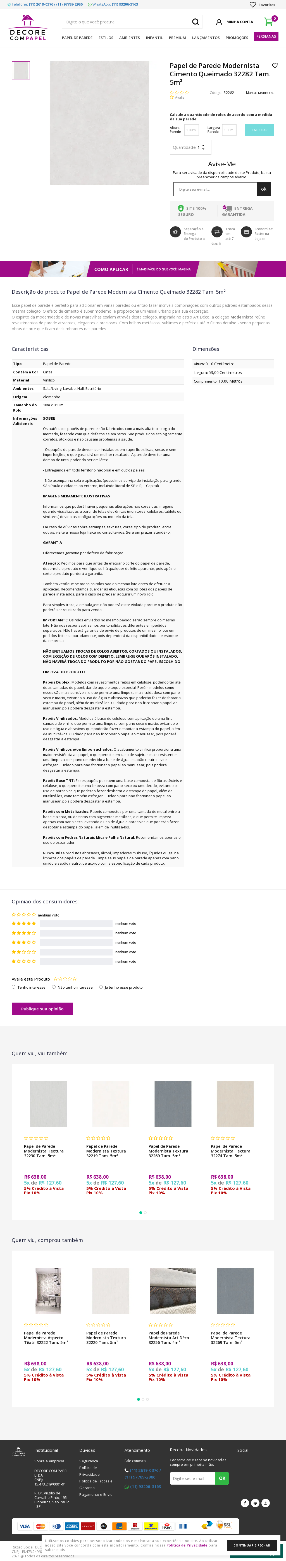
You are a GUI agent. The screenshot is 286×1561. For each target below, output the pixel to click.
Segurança (88, 1460)
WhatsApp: (113, 4)
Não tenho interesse (75, 987)
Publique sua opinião (42, 1009)
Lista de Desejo (275, 65)
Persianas (266, 36)
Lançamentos (206, 37)
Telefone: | (46, 4)
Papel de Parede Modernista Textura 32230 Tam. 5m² (44, 1151)
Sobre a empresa (49, 1460)
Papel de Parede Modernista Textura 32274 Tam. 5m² (231, 1151)
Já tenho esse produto (124, 987)
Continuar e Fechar (251, 1545)
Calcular (260, 130)
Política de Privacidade (187, 1545)
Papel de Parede (77, 37)
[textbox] (132, 22)
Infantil (154, 37)
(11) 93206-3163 (145, 1486)
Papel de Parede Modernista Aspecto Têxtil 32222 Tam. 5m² (46, 1337)
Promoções (237, 37)
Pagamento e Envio (96, 1494)
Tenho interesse (32, 987)
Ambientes (129, 37)
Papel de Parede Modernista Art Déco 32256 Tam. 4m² (169, 1337)
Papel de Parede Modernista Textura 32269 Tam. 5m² (168, 1151)
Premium (177, 37)
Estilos (106, 37)
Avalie (180, 97)
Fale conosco (135, 1460)
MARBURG (266, 93)
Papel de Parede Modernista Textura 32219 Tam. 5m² (106, 1151)
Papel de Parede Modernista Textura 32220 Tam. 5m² (106, 1337)
